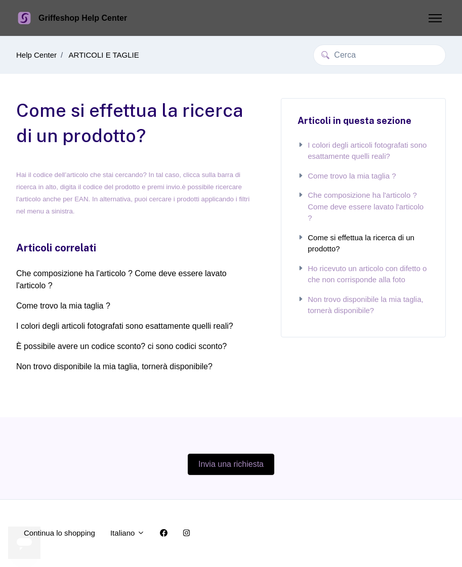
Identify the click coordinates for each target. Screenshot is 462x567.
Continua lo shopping (59, 533)
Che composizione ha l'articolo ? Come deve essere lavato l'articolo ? (121, 279)
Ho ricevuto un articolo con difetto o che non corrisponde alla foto (362, 274)
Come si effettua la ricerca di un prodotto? (356, 243)
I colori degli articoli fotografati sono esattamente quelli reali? (124, 326)
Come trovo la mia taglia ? (63, 305)
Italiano (127, 533)
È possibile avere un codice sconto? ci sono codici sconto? (121, 346)
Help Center (36, 55)
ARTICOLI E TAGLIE (104, 55)
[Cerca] (379, 55)
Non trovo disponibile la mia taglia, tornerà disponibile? (114, 366)
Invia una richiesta (231, 464)
